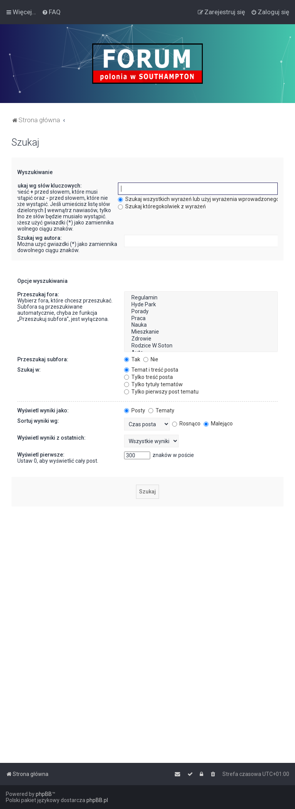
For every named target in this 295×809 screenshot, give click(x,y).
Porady (201, 311)
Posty (134, 410)
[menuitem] (51, 12)
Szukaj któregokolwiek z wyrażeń (162, 206)
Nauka (201, 325)
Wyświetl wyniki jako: (43, 410)
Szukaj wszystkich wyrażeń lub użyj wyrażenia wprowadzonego (198, 199)
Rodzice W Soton (201, 345)
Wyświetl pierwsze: (41, 455)
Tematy (161, 410)
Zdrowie (201, 339)
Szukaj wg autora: (39, 238)
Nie (150, 359)
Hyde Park (201, 304)
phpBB (44, 794)
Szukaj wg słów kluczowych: (46, 186)
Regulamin (201, 297)
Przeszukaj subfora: (42, 359)
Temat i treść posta (151, 370)
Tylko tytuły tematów (153, 384)
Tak (132, 359)
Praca (201, 318)
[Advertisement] (147, 566)
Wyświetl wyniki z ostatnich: (51, 438)
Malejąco (218, 423)
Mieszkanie (201, 332)
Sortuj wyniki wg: (38, 421)
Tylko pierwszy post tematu (161, 392)
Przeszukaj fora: (38, 294)
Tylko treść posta (148, 377)
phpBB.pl (97, 800)
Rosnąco (186, 423)
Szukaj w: (29, 370)
